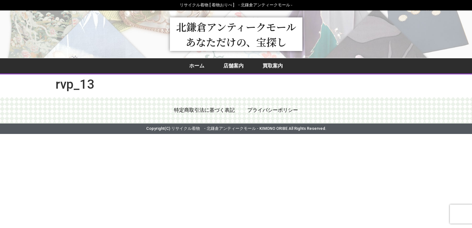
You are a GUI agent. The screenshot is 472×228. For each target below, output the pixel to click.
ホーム (196, 66)
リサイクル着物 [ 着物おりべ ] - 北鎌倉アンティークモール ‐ (236, 5)
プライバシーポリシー (272, 111)
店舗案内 (233, 66)
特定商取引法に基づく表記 (204, 111)
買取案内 (273, 66)
